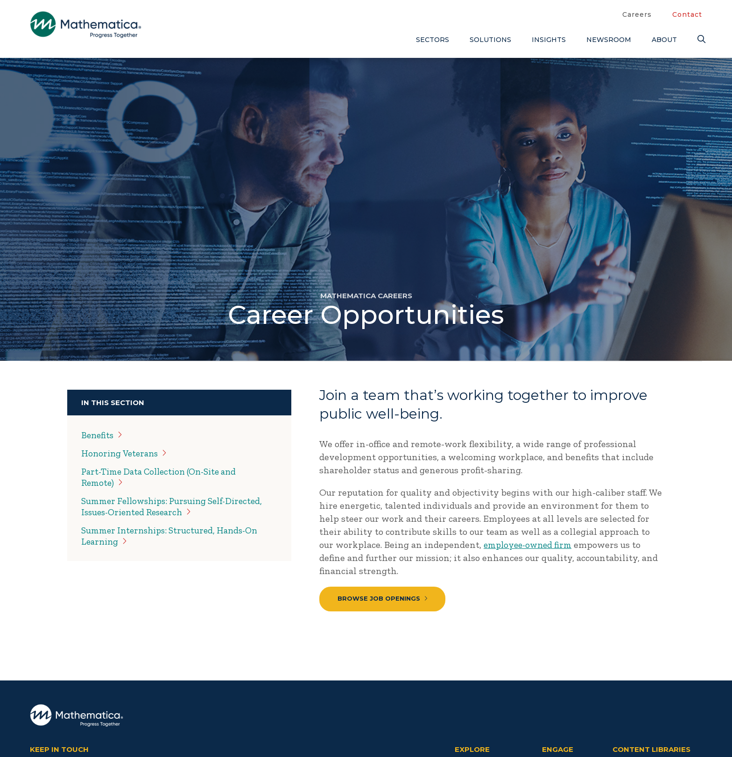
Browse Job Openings (383, 599)
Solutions (490, 39)
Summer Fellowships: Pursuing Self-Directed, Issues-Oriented (177, 506)
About (664, 39)
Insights (549, 39)
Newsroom (608, 39)
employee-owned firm (530, 544)
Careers (637, 14)
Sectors (432, 39)
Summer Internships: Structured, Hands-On (174, 536)
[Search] (699, 39)
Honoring (126, 453)
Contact (687, 14)
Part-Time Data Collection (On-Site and (164, 477)
